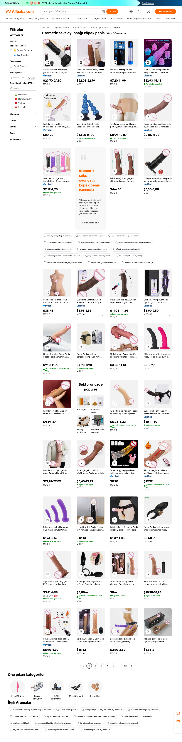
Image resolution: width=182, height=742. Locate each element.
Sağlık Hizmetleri (61, 27)
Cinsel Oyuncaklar (99, 27)
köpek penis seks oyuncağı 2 (89, 236)
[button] (103, 11)
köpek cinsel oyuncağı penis (126, 249)
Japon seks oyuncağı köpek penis (124, 236)
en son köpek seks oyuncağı (129, 256)
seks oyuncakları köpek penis (57, 249)
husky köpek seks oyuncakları (24, 716)
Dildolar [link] (116, 27)
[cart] (140, 12)
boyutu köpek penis (66, 710)
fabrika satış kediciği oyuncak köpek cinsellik (30, 710)
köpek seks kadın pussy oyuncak (143, 710)
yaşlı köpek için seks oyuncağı (102, 262)
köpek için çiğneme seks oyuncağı (122, 723)
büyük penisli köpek (19, 723)
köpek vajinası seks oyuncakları (59, 730)
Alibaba (45, 27)
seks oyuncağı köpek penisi (57, 236)
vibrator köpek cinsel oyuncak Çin (137, 262)
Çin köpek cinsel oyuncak (89, 723)
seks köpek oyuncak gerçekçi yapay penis (63, 262)
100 (125, 666)
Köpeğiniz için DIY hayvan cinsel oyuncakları (102, 710)
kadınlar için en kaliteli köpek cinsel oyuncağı (94, 716)
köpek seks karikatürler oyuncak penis (133, 242)
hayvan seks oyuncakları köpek (24, 730)
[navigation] (23, 347)
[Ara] (112, 11)
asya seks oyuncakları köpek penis (94, 242)
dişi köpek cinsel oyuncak (56, 716)
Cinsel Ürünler (80, 27)
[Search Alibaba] (71, 11)
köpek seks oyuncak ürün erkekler (136, 716)
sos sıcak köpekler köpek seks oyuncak (53, 723)
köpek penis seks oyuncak (97, 256)
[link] (178, 713)
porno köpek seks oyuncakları (58, 242)
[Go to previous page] (83, 666)
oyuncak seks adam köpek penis (92, 249)
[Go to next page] (131, 666)
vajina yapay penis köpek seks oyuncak (62, 256)
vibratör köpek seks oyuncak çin (95, 730)
